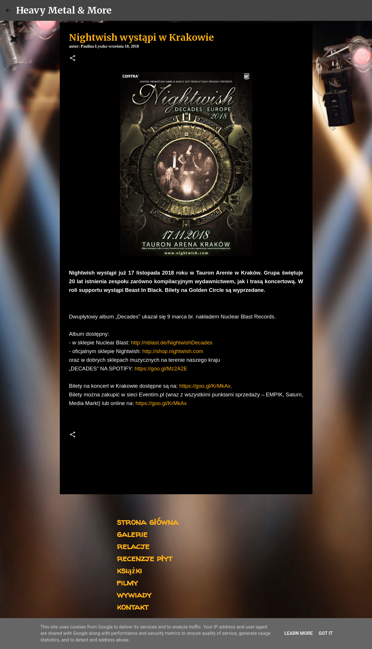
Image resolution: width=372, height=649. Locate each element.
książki (129, 570)
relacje (133, 546)
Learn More (298, 633)
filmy (127, 582)
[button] (72, 59)
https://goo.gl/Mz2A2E (161, 368)
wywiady (134, 594)
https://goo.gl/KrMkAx (204, 386)
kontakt (132, 606)
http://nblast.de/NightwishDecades (171, 343)
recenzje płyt (144, 558)
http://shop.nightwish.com (172, 351)
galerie (132, 534)
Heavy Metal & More (64, 10)
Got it (326, 633)
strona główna (147, 521)
